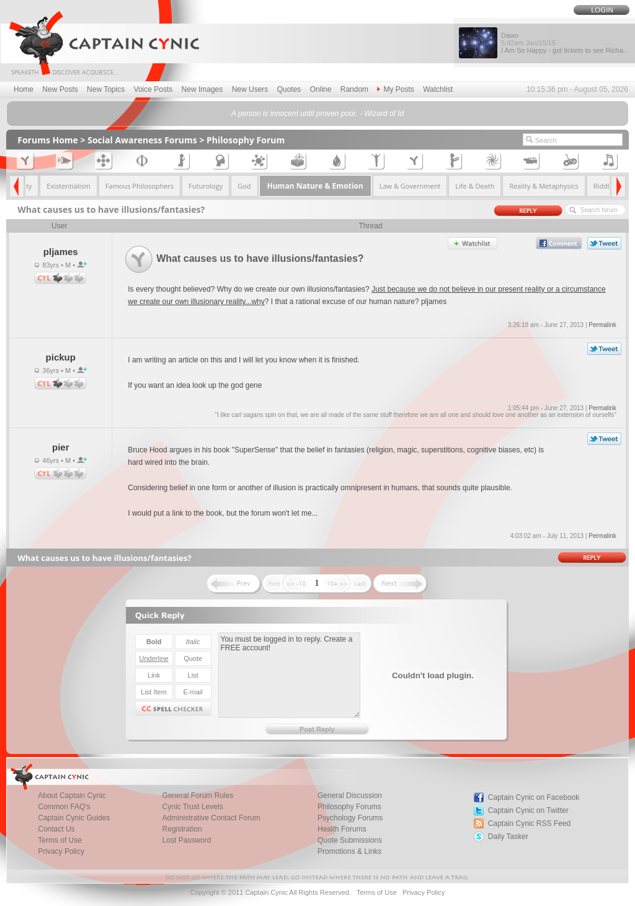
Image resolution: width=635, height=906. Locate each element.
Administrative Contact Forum (211, 818)
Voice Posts (153, 89)
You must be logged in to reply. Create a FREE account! (289, 675)
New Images (202, 89)
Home (23, 89)
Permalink (602, 324)
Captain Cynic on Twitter (528, 810)
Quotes (289, 89)
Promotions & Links (349, 851)
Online (321, 89)
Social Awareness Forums (142, 140)
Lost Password (186, 840)
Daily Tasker (508, 836)
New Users (250, 89)
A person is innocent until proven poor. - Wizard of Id (317, 113)
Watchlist (438, 89)
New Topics (106, 89)
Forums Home (47, 140)
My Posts (395, 89)
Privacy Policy (61, 851)
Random (354, 89)
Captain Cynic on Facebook (533, 797)
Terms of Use (377, 892)
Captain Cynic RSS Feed (529, 823)
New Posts (60, 89)
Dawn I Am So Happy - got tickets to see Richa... (565, 43)
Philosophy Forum (245, 140)
